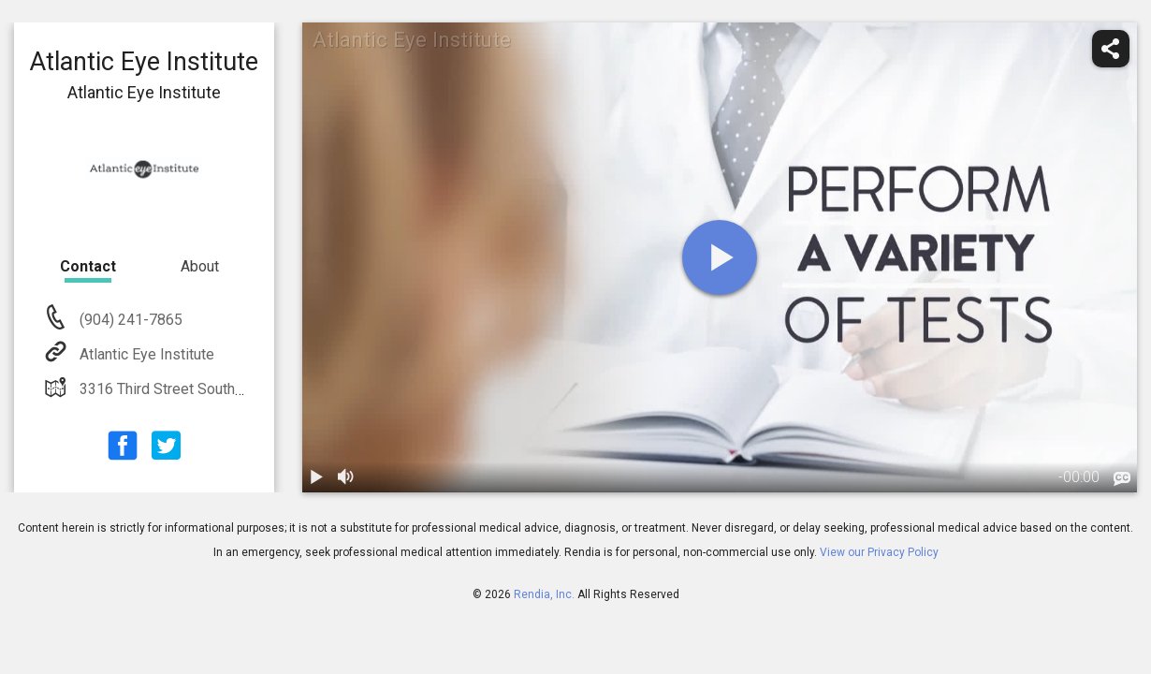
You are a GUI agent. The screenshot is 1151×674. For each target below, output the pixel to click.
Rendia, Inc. (544, 594)
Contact (88, 266)
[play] (719, 257)
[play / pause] (317, 477)
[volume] (347, 477)
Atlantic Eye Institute (145, 354)
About (200, 266)
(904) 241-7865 (129, 320)
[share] (1110, 48)
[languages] (1122, 478)
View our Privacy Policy (879, 552)
